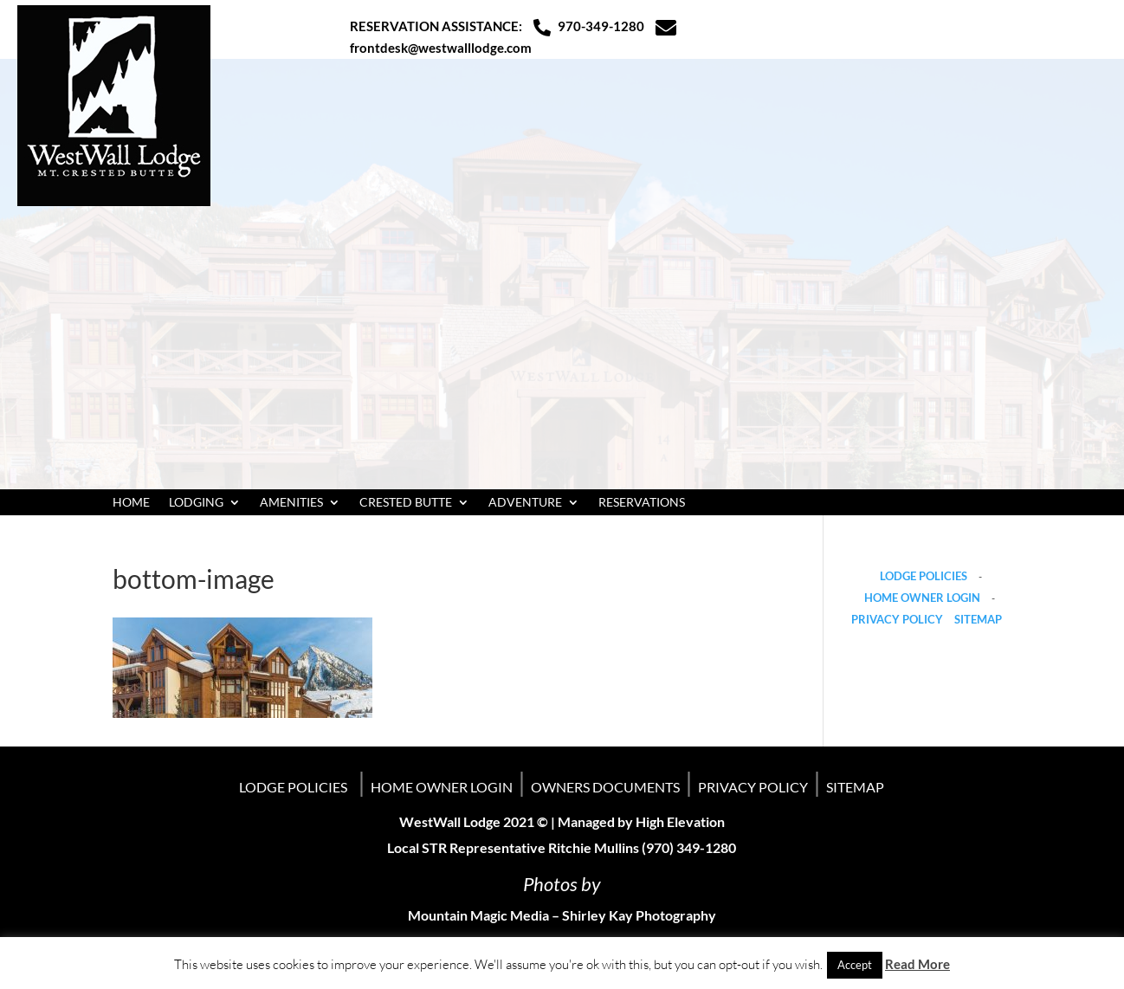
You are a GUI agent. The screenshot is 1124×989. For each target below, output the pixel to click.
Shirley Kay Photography (639, 915)
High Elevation (680, 821)
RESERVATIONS (641, 502)
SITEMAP (978, 619)
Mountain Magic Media (478, 915)
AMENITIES (291, 502)
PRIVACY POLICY (897, 619)
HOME (131, 502)
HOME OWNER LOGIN (922, 597)
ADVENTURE (525, 502)
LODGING (196, 502)
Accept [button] (854, 965)
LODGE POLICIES (923, 576)
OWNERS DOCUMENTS (605, 787)
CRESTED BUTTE (405, 502)
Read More (917, 964)
